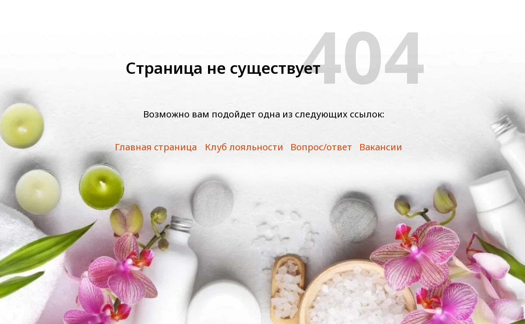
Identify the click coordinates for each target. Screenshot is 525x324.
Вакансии (380, 147)
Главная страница (156, 147)
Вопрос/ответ (321, 147)
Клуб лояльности (244, 147)
